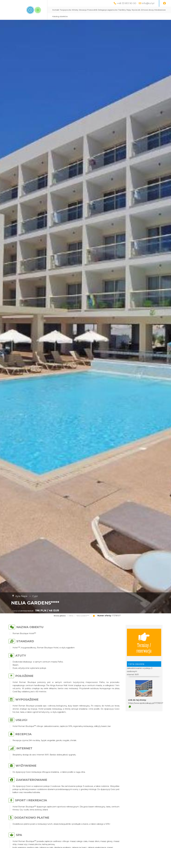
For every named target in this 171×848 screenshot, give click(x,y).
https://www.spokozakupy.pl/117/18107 (145, 703)
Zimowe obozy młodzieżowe (153, 10)
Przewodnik (92, 10)
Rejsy (128, 10)
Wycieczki (136, 10)
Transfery (122, 10)
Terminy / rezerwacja (143, 642)
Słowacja (83, 10)
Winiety (75, 10)
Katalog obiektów (60, 16)
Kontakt (56, 10)
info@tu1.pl (148, 3)
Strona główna (60, 616)
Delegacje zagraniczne (108, 10)
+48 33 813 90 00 (126, 3)
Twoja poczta (65, 10)
